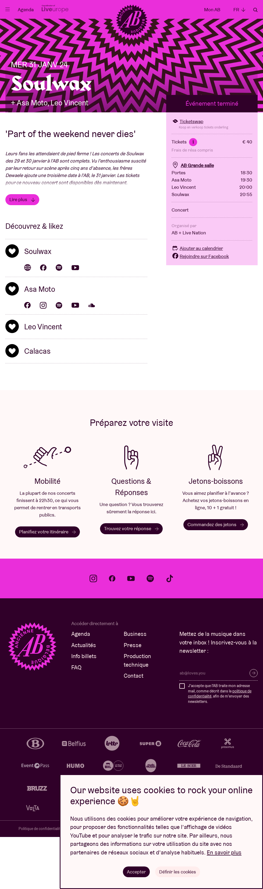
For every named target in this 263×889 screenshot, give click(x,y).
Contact (133, 727)
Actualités (83, 697)
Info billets (84, 708)
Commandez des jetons (215, 576)
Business (135, 685)
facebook (112, 630)
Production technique (137, 712)
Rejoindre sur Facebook (200, 308)
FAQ (76, 719)
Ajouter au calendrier (197, 300)
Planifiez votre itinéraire (47, 584)
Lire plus (22, 251)
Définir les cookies (178, 871)
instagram (93, 630)
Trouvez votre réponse (131, 580)
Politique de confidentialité (40, 880)
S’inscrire (254, 725)
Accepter (135, 871)
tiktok (169, 630)
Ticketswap (187, 173)
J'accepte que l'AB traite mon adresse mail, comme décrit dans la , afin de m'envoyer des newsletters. (219, 745)
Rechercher (255, 10)
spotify (150, 630)
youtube (131, 630)
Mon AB (212, 9)
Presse (132, 697)
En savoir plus (224, 852)
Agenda (26, 9)
